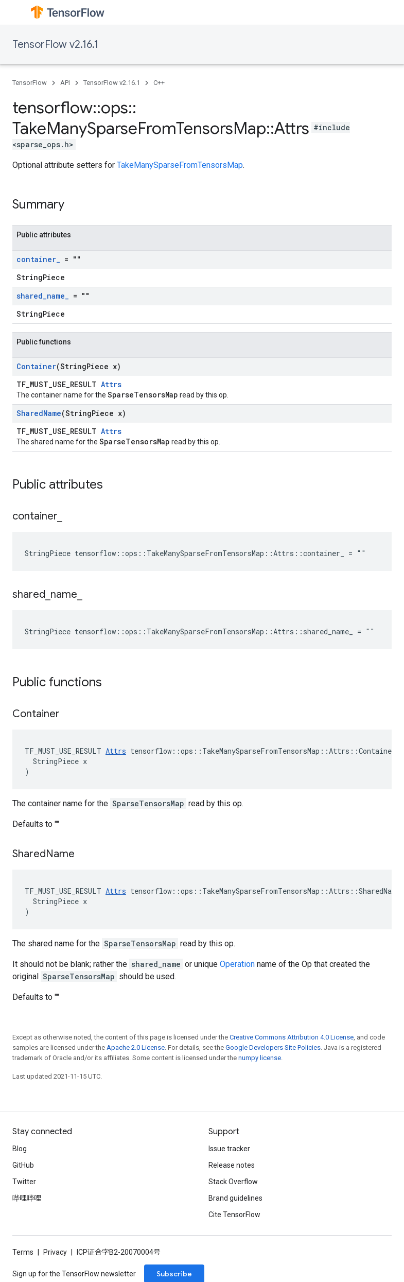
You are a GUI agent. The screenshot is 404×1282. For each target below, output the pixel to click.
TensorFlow (29, 82)
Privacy (55, 1252)
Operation (237, 964)
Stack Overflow (233, 1181)
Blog (19, 1149)
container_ (38, 259)
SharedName (38, 413)
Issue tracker (229, 1149)
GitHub (23, 1165)
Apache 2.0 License (136, 1047)
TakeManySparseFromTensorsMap (180, 165)
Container (36, 366)
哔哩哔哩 (26, 1198)
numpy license (259, 1058)
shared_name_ (42, 296)
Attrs (111, 384)
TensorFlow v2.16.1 (55, 44)
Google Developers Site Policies (273, 1047)
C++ (159, 82)
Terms (22, 1252)
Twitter (24, 1181)
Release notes (231, 1165)
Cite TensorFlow (234, 1214)
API (65, 82)
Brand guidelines (235, 1198)
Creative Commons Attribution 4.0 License (292, 1037)
